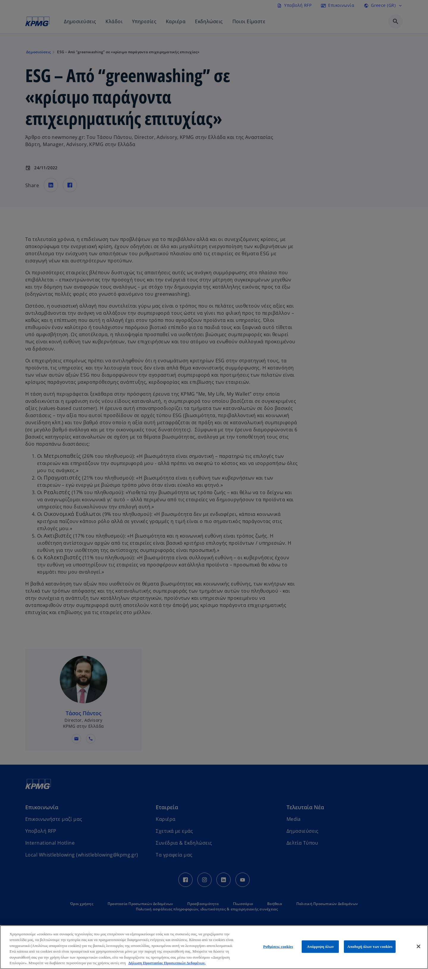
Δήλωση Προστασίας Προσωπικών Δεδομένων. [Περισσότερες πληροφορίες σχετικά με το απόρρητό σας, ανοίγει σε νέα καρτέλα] (166, 963)
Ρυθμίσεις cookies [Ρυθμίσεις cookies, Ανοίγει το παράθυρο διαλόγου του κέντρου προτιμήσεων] (278, 946)
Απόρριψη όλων (320, 946)
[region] (214, 947)
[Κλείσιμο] (418, 946)
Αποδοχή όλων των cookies (369, 946)
